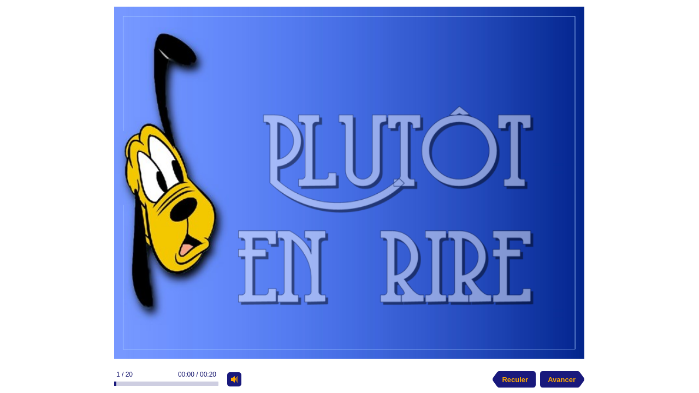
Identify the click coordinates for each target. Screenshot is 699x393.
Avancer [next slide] (562, 380)
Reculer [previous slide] (515, 380)
